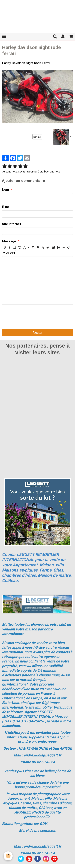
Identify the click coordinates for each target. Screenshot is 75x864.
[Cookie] (8, 855)
